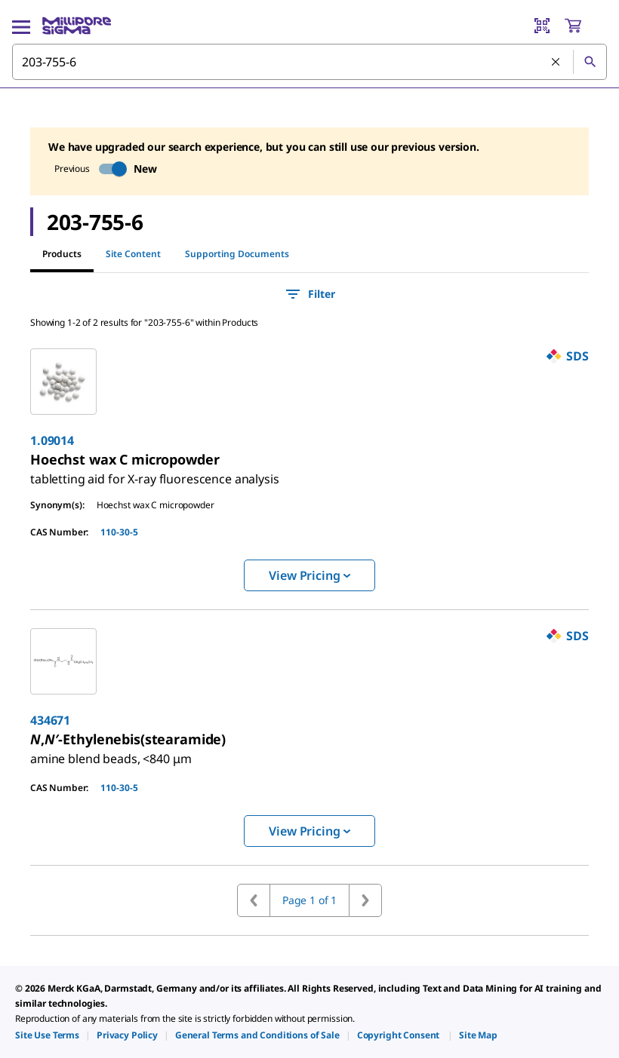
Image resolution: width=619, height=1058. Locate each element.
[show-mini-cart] (585, 25)
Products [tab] (62, 253)
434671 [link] (50, 720)
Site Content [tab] (133, 253)
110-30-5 (119, 532)
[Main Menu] (21, 25)
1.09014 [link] (52, 440)
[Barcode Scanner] (542, 26)
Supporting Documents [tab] (237, 253)
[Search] (589, 62)
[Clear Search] (556, 62)
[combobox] (309, 61)
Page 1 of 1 (309, 900)
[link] (154, 472)
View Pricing (309, 575)
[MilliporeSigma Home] (76, 26)
